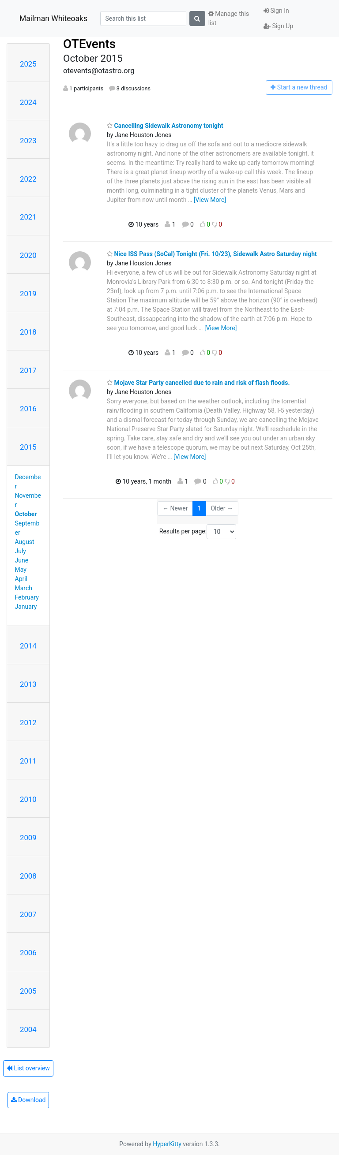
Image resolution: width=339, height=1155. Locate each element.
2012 (28, 722)
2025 (28, 64)
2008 (28, 876)
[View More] (210, 199)
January (26, 606)
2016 (28, 408)
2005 (28, 991)
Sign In (276, 10)
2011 (28, 760)
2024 (28, 102)
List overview (28, 1068)
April (21, 578)
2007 (28, 914)
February (27, 597)
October (26, 514)
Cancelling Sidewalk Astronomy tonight (165, 125)
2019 (28, 293)
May (20, 569)
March (24, 588)
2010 (28, 799)
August (24, 541)
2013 (28, 684)
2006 (28, 952)
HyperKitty (167, 1144)
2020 (28, 255)
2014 (28, 645)
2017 (28, 370)
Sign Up (278, 26)
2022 (28, 179)
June (22, 560)
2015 (28, 447)
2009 (28, 837)
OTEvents (89, 44)
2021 (28, 216)
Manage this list (228, 18)
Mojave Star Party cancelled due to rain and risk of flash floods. (198, 382)
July (20, 551)
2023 (28, 140)
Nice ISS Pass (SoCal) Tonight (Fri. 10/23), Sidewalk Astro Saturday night (212, 253)
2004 (28, 1029)
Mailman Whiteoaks (53, 18)
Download (28, 1099)
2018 (28, 332)
